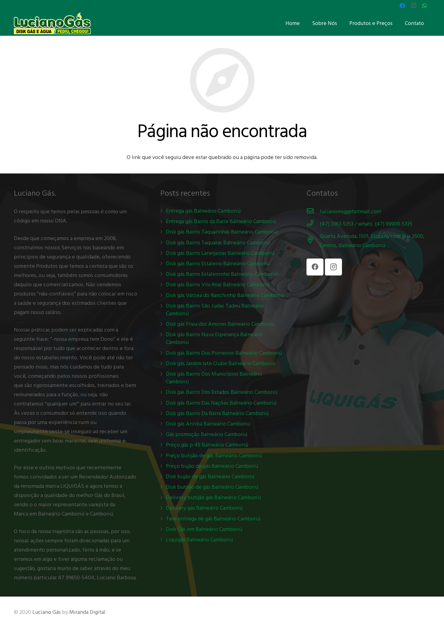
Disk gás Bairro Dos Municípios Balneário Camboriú (214, 377)
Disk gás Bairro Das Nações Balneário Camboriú (221, 402)
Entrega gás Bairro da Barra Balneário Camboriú (221, 221)
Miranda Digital (87, 612)
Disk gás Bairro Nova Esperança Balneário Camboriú (214, 338)
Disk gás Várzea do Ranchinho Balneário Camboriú (225, 295)
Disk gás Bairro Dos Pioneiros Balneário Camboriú (224, 353)
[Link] (52, 23)
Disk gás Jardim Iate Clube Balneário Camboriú (220, 363)
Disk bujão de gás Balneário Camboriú (210, 476)
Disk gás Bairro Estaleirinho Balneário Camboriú (222, 274)
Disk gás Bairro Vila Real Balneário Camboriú (217, 284)
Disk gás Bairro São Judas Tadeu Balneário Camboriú (215, 309)
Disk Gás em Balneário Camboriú (204, 529)
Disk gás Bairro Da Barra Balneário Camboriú (217, 413)
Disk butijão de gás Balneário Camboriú (212, 487)
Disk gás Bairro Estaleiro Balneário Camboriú (218, 263)
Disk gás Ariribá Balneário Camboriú (208, 423)
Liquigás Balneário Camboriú (199, 539)
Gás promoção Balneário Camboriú (206, 434)
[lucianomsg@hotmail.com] (313, 211)
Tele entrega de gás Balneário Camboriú (213, 518)
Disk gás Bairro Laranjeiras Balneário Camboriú (220, 253)
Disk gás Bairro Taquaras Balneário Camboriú (218, 242)
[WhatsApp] (424, 5)
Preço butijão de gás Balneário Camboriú (214, 455)
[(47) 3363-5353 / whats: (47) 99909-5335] (313, 224)
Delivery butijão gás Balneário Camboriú (213, 497)
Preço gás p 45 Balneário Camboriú (207, 444)
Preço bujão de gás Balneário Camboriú (212, 466)
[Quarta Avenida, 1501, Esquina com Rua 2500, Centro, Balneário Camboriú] (313, 241)
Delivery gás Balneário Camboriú (204, 508)
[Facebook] (402, 5)
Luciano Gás (46, 612)
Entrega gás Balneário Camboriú (203, 210)
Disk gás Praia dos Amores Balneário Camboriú (220, 324)
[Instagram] (413, 5)
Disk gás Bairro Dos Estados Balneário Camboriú (221, 392)
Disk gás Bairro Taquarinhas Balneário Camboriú (222, 231)
